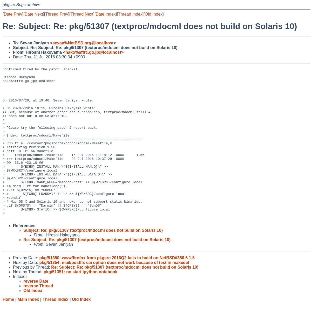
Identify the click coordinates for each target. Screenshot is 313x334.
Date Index (105, 14)
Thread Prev (56, 14)
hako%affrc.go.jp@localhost (93, 52)
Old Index (153, 14)
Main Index (28, 329)
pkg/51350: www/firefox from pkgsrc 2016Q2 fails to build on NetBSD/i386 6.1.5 (116, 287)
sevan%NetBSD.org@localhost (82, 43)
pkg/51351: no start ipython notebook (80, 301)
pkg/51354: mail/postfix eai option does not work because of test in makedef (114, 292)
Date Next (33, 14)
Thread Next (81, 14)
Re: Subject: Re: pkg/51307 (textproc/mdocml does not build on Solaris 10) (97, 269)
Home (8, 329)
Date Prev (13, 14)
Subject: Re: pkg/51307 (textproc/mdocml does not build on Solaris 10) (93, 260)
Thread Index (130, 14)
